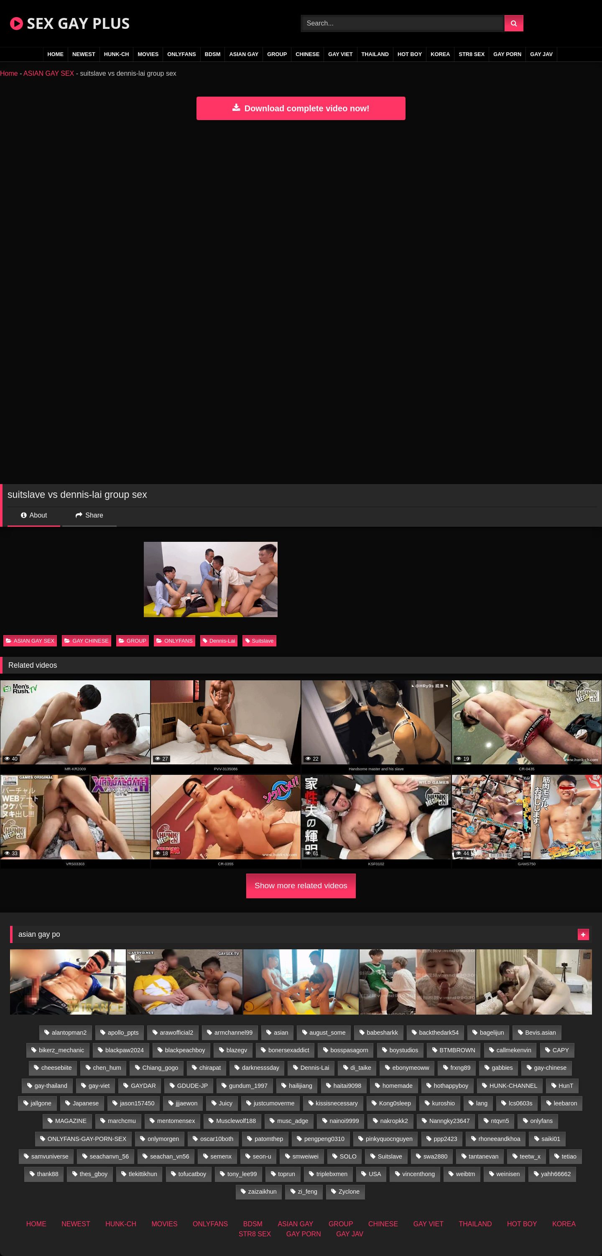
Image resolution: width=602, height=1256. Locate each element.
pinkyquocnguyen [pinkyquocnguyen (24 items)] (389, 1139)
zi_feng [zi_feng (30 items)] (307, 1191)
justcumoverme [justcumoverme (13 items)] (274, 1103)
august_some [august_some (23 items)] (327, 1032)
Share (89, 515)
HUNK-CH (116, 54)
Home (9, 73)
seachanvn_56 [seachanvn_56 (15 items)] (109, 1156)
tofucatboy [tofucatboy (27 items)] (192, 1174)
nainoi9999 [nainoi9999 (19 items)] (344, 1121)
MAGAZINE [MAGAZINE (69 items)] (71, 1121)
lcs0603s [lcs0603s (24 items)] (521, 1103)
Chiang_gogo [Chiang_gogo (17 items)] (161, 1067)
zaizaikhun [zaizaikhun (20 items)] (262, 1191)
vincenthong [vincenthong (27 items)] (419, 1174)
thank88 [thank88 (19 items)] (48, 1174)
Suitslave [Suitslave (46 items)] (390, 1156)
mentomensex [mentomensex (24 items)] (176, 1121)
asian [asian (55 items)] (281, 1032)
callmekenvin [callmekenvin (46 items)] (514, 1050)
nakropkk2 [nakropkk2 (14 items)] (394, 1121)
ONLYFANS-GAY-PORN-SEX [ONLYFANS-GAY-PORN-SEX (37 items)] (87, 1139)
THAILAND (375, 54)
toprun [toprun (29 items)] (286, 1174)
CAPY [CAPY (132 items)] (561, 1050)
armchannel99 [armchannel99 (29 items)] (233, 1032)
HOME (56, 54)
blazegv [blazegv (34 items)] (237, 1050)
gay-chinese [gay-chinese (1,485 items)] (550, 1067)
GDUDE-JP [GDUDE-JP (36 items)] (192, 1085)
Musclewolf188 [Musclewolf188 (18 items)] (236, 1121)
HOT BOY (410, 54)
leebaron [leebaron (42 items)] (565, 1103)
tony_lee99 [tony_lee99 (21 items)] (242, 1174)
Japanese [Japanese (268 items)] (86, 1103)
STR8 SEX (472, 54)
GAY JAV (541, 54)
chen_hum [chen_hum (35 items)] (107, 1067)
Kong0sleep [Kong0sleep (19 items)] (395, 1103)
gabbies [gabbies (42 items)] (502, 1067)
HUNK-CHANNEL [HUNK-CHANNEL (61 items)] (513, 1085)
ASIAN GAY (243, 54)
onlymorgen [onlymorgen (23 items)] (163, 1139)
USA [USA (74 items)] (375, 1174)
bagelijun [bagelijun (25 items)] (492, 1032)
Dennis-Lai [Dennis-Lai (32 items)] (315, 1067)
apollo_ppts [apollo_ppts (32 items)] (123, 1032)
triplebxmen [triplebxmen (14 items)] (331, 1174)
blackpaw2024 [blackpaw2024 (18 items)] (124, 1050)
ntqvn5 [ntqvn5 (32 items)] (500, 1121)
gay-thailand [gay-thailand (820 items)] (51, 1085)
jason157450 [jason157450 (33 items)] (137, 1103)
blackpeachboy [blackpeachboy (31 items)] (185, 1050)
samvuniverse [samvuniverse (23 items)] (50, 1156)
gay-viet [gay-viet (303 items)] (99, 1085)
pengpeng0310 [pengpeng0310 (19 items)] (324, 1139)
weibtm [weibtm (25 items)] (465, 1174)
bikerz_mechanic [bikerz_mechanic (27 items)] (61, 1050)
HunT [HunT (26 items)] (566, 1085)
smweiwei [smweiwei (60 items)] (306, 1156)
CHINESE (307, 54)
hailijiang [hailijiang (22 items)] (300, 1085)
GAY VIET (340, 54)
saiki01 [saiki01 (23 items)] (551, 1139)
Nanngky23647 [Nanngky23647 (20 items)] (449, 1121)
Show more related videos (301, 885)
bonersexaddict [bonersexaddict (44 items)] (288, 1050)
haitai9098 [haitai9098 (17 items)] (347, 1085)
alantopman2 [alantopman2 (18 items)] (69, 1032)
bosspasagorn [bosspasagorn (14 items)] (349, 1050)
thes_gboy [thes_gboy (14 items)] (93, 1174)
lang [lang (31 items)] (481, 1103)
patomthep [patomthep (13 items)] (269, 1139)
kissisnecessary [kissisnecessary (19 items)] (337, 1103)
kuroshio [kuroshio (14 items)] (443, 1103)
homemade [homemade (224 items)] (398, 1085)
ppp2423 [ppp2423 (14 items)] (445, 1139)
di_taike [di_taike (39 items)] (360, 1067)
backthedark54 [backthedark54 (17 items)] (439, 1032)
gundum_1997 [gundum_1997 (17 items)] (248, 1085)
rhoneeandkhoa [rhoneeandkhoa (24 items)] (499, 1139)
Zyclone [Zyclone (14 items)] (349, 1191)
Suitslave (259, 641)
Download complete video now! (300, 108)
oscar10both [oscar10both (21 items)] (216, 1139)
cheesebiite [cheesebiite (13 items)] (56, 1067)
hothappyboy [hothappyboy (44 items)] (451, 1085)
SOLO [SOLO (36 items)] (348, 1156)
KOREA (440, 54)
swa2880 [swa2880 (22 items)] (435, 1156)
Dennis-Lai (219, 641)
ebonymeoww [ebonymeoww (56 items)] (411, 1067)
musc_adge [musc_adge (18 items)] (292, 1121)
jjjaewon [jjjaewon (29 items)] (186, 1103)
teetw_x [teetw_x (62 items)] (530, 1156)
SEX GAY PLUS (70, 23)
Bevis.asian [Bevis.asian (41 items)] (540, 1032)
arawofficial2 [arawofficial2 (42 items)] (177, 1032)
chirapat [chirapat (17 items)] (210, 1067)
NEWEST (83, 54)
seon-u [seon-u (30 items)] (262, 1156)
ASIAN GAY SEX (48, 73)
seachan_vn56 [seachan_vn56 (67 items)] (169, 1156)
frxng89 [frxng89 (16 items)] (461, 1067)
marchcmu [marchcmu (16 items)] (122, 1121)
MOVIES (148, 54)
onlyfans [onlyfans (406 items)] (542, 1121)
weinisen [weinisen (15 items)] (508, 1174)
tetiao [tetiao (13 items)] (569, 1156)
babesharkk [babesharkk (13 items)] (382, 1032)
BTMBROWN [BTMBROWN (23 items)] (457, 1050)
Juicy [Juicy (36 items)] (225, 1103)
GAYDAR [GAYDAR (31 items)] (143, 1085)
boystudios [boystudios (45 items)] (404, 1050)
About (34, 515)
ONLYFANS (181, 54)
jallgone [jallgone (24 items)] (41, 1103)
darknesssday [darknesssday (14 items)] (260, 1067)
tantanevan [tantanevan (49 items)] (483, 1156)
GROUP (277, 54)
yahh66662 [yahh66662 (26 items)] (556, 1174)
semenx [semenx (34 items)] (221, 1156)
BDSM (213, 54)
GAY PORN (507, 54)
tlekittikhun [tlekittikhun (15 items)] (143, 1174)
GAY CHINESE (86, 641)
